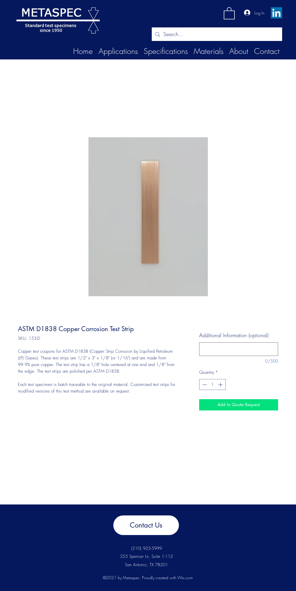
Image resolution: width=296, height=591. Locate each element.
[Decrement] (204, 384)
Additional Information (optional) (234, 335)
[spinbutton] (212, 384)
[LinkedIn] (276, 12)
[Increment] (221, 384)
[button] (229, 12)
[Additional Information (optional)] (238, 349)
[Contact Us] (146, 525)
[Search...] (216, 34)
